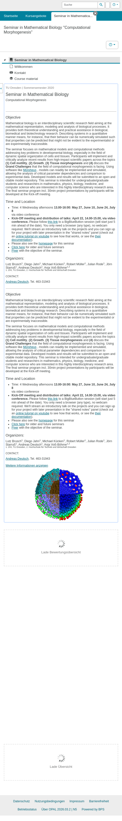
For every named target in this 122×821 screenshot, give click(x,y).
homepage (46, 243)
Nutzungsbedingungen (50, 801)
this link (53, 222)
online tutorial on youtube (32, 236)
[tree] (61, 69)
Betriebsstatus (26, 809)
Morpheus (29, 170)
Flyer (15, 250)
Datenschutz (21, 801)
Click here (18, 247)
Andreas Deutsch (17, 281)
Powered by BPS (93, 809)
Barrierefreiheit (99, 801)
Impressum (77, 801)
